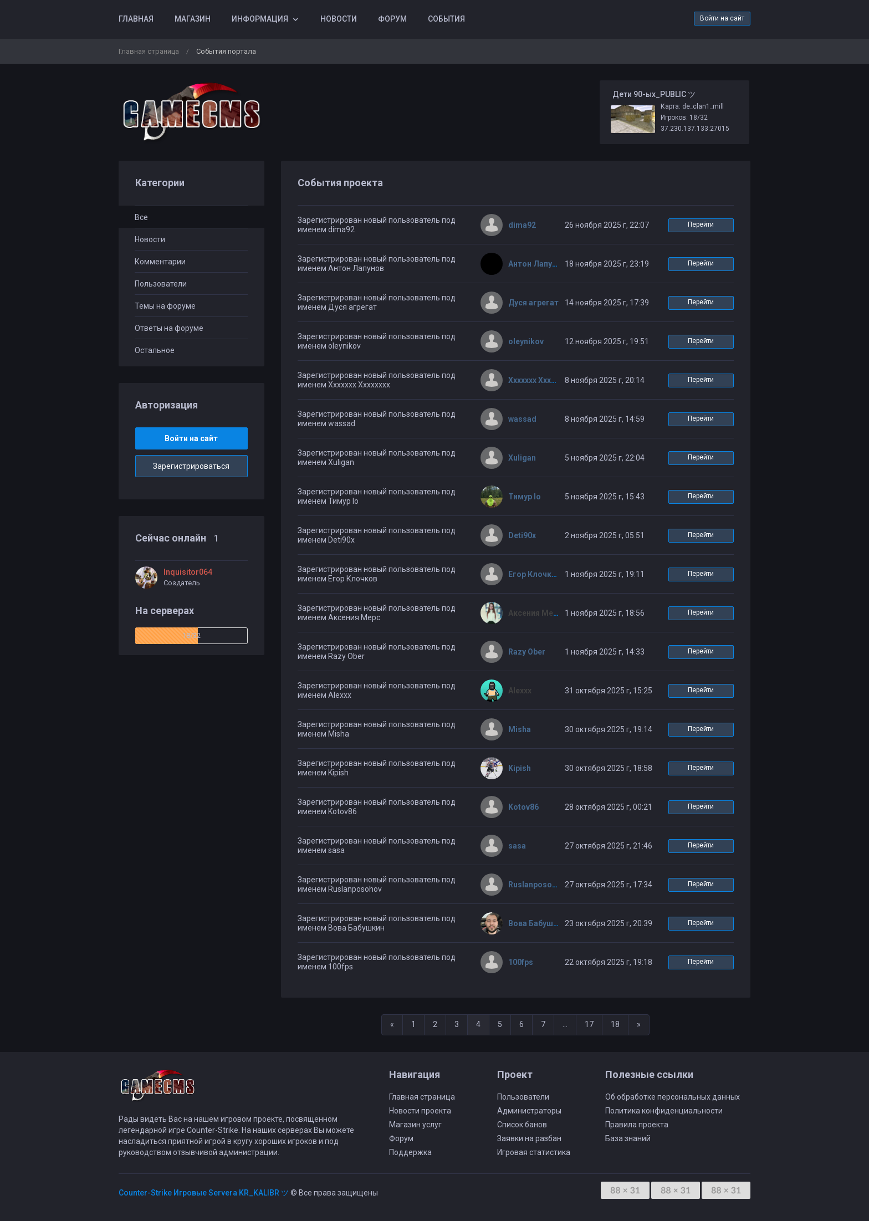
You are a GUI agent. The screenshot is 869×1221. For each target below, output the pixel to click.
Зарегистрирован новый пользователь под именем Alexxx (377, 690)
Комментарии (160, 261)
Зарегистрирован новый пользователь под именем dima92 (377, 225)
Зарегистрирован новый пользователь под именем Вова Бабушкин (377, 923)
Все (141, 217)
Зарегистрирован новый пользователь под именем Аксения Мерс (377, 613)
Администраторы (529, 1110)
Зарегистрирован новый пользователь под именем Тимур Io (377, 496)
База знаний (628, 1138)
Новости (338, 18)
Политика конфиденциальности (664, 1110)
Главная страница (149, 51)
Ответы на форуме (169, 328)
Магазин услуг (415, 1124)
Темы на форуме (165, 306)
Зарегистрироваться (191, 466)
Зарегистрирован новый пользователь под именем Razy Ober (377, 651)
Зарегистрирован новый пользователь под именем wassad (377, 419)
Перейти (701, 224)
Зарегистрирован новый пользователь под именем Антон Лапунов (377, 263)
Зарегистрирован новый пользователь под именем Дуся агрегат (377, 302)
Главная (136, 18)
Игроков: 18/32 (684, 117)
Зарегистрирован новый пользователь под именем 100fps (377, 962)
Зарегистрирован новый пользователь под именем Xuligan (377, 457)
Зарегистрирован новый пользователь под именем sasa (377, 845)
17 (589, 1024)
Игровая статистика (533, 1152)
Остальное (155, 350)
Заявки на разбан (529, 1138)
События (446, 18)
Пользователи (161, 283)
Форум (392, 18)
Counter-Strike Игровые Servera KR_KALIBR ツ (204, 1192)
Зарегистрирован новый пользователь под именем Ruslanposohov (377, 884)
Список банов (522, 1124)
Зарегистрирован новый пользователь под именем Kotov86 (377, 807)
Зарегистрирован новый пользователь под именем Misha (377, 729)
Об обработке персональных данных (672, 1096)
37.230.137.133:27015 (695, 128)
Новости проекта (420, 1110)
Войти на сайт (722, 18)
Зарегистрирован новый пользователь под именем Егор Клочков (377, 574)
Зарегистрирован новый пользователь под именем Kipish (377, 768)
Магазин (193, 18)
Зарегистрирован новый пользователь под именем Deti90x (377, 535)
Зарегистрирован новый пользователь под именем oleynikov (377, 341)
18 (615, 1024)
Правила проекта (636, 1124)
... (565, 1024)
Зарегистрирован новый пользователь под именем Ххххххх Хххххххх (377, 380)
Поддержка (410, 1152)
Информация (260, 18)
